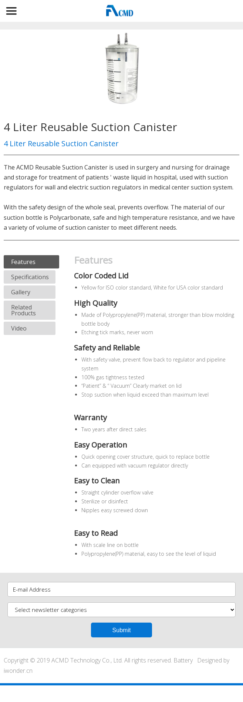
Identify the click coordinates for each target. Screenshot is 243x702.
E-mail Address (32, 589)
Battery (183, 660)
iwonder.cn (18, 671)
